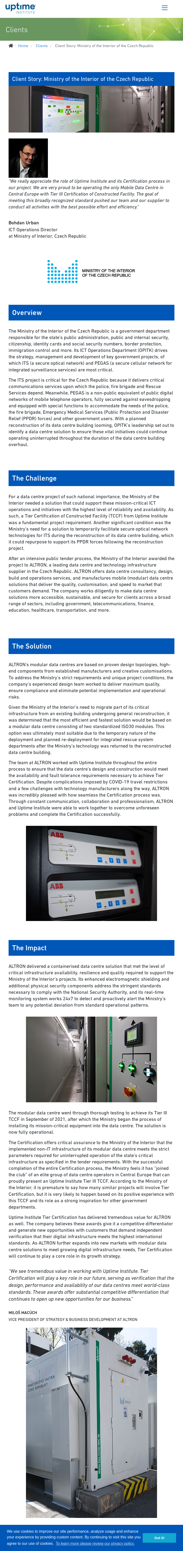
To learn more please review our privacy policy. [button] (95, 1543)
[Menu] (158, 5)
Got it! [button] (159, 1538)
